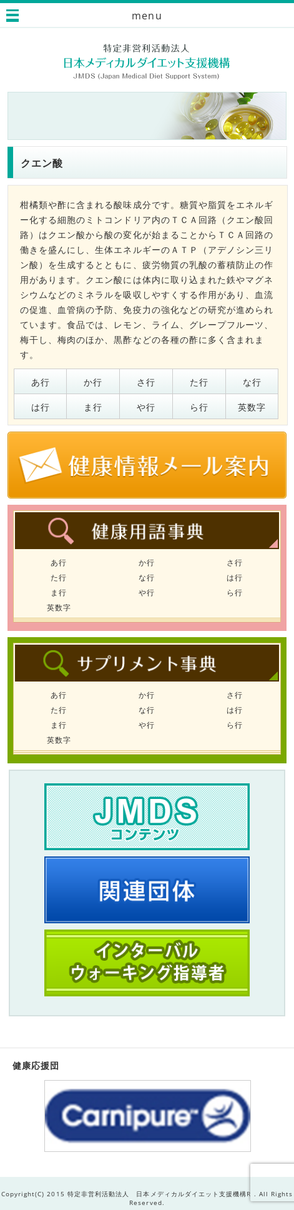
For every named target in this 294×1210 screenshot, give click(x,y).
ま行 (93, 407)
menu (147, 15)
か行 (93, 382)
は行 (40, 407)
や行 (146, 407)
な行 (252, 382)
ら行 (199, 407)
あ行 (40, 382)
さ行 (146, 382)
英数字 (252, 407)
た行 (199, 382)
